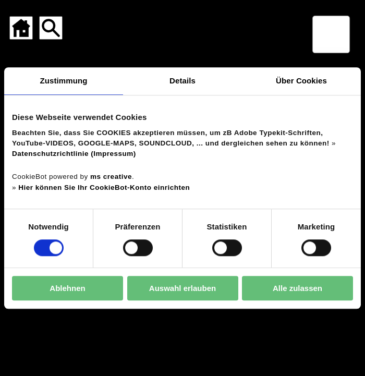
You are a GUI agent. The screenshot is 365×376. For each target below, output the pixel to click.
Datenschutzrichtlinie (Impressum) (74, 153)
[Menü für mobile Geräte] (331, 34)
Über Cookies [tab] (301, 80)
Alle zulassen (297, 288)
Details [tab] (182, 80)
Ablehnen (67, 288)
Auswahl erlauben (182, 288)
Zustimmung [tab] (64, 80)
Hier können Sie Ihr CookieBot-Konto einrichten (104, 187)
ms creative (111, 177)
